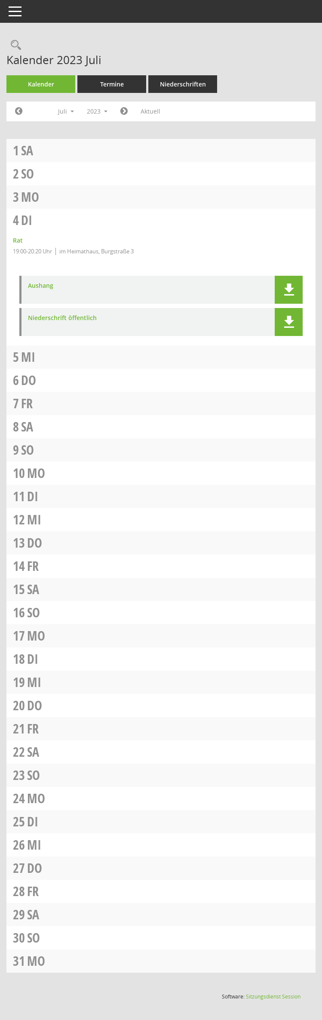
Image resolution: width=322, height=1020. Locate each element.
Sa (27, 150)
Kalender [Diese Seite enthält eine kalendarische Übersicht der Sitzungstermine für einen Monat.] (41, 84)
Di (26, 220)
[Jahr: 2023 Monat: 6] (19, 111)
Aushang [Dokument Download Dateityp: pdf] (40, 286)
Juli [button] (66, 111)
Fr (27, 403)
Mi (28, 357)
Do (28, 380)
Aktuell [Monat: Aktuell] (150, 111)
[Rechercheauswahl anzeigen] (13, 45)
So (27, 173)
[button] (289, 290)
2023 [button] (97, 111)
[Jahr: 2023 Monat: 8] (124, 111)
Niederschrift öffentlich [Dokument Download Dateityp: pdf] (62, 318)
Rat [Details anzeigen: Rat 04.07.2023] (18, 240)
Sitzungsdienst (273, 996)
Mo (30, 197)
